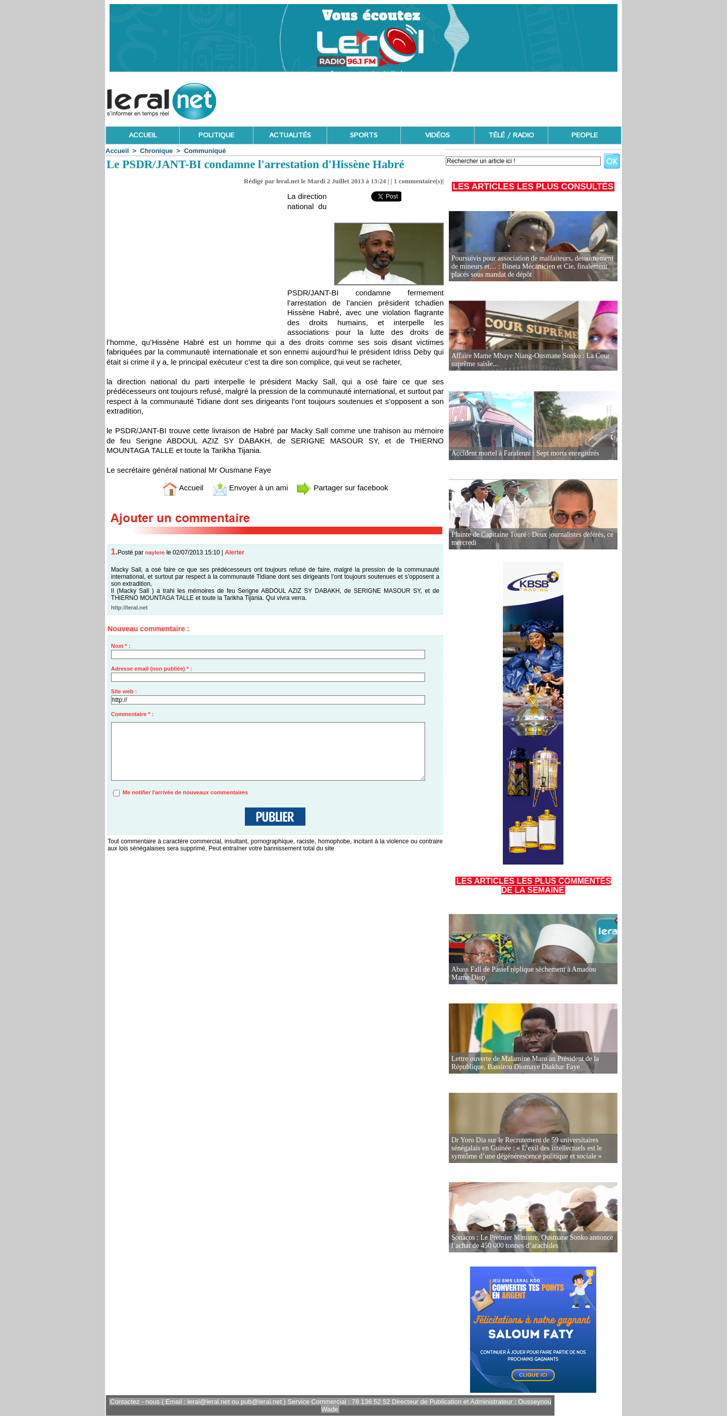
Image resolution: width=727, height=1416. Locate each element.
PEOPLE (585, 135)
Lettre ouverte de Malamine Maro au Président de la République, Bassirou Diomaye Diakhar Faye (525, 1063)
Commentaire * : (132, 714)
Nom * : (121, 646)
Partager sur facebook (342, 487)
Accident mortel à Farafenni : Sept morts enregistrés (525, 453)
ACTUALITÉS (290, 135)
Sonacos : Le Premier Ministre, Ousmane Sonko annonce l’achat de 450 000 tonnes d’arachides (532, 1241)
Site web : (124, 691)
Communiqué (205, 151)
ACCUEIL (143, 135)
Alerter (234, 552)
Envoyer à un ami (250, 487)
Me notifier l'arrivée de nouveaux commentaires (185, 792)
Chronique (156, 151)
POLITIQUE (216, 135)
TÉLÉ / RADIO (511, 135)
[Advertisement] (437, 98)
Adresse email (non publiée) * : (151, 669)
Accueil (117, 151)
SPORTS (364, 135)
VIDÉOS (437, 135)
